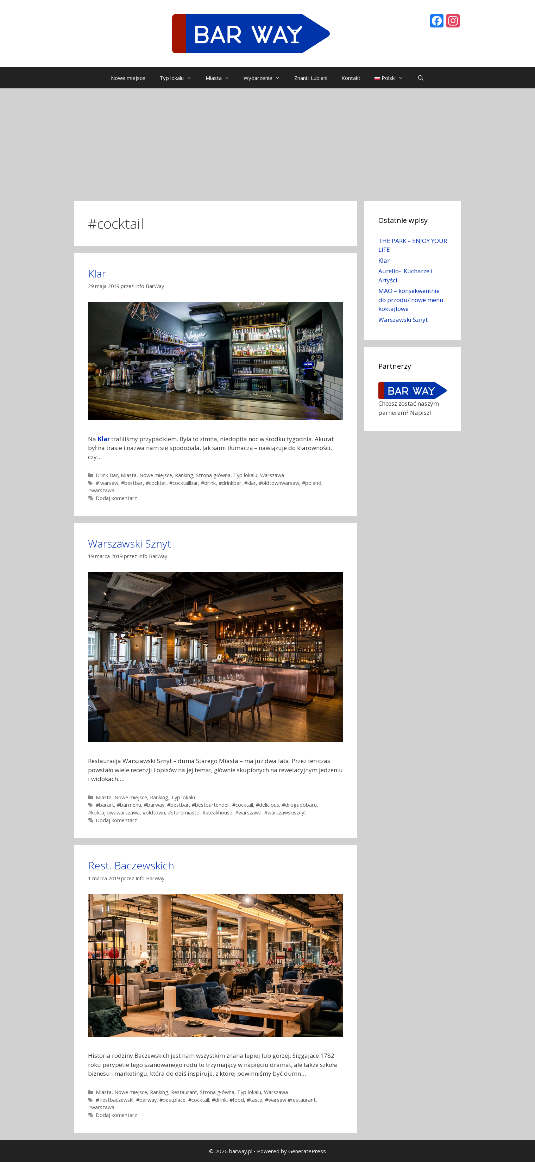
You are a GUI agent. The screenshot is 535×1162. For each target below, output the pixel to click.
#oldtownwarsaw (279, 483)
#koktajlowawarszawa (114, 812)
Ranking (184, 475)
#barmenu (129, 804)
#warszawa (101, 490)
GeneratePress (307, 1151)
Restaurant (184, 1092)
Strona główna (213, 475)
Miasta (221, 77)
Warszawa (272, 475)
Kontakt (350, 77)
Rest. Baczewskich (131, 865)
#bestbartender (210, 804)
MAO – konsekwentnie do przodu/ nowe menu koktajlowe (410, 300)
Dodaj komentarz (116, 498)
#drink (208, 483)
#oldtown (154, 812)
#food (236, 1100)
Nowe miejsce (128, 77)
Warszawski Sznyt (129, 543)
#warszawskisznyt (285, 812)
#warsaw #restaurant (290, 1100)
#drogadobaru (299, 804)
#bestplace (172, 1100)
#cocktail (156, 483)
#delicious (267, 804)
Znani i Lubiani (310, 77)
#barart (105, 804)
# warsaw (107, 483)
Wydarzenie (265, 77)
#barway (154, 804)
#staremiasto (184, 812)
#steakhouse (217, 812)
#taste (254, 1100)
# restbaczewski (114, 1100)
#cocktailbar (183, 483)
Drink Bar (107, 475)
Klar (97, 273)
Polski (392, 77)
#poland (311, 483)
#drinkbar (230, 483)
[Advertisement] (267, 141)
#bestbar (132, 483)
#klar (250, 483)
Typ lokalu (179, 77)
